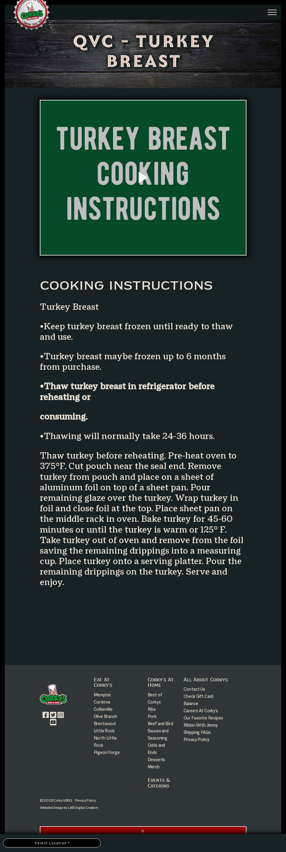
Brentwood (105, 723)
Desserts (156, 759)
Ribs (152, 709)
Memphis (102, 695)
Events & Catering (159, 783)
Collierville (103, 709)
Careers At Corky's (201, 710)
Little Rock (104, 731)
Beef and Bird (160, 723)
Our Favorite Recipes (203, 718)
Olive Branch (105, 716)
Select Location (51, 843)
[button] (143, 833)
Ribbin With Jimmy (201, 725)
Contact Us (194, 689)
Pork (152, 716)
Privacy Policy (196, 739)
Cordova (102, 702)
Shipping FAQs (197, 732)
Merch (154, 767)
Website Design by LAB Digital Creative (69, 807)
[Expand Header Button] (272, 12)
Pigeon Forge (107, 752)
